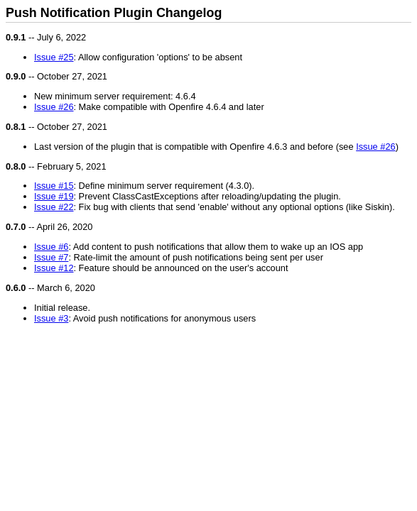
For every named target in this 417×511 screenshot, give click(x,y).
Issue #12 (54, 268)
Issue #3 (51, 318)
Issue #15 (54, 185)
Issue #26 (54, 106)
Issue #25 (54, 57)
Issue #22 (54, 207)
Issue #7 (51, 257)
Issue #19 (54, 196)
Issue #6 (51, 246)
